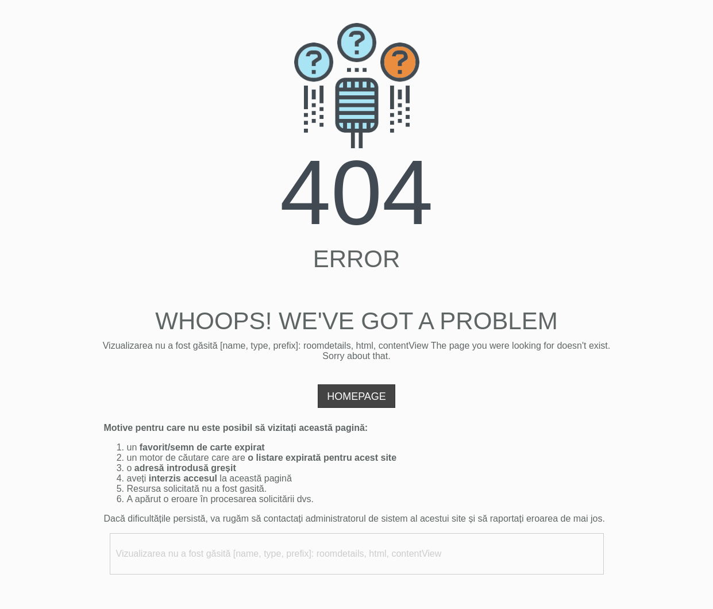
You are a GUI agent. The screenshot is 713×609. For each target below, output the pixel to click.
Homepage (356, 396)
